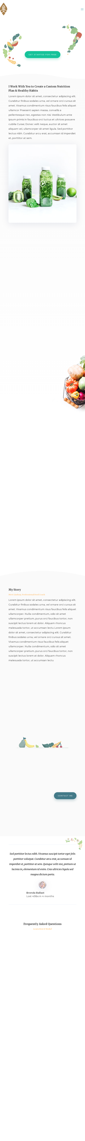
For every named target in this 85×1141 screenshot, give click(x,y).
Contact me (65, 796)
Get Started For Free (43, 55)
